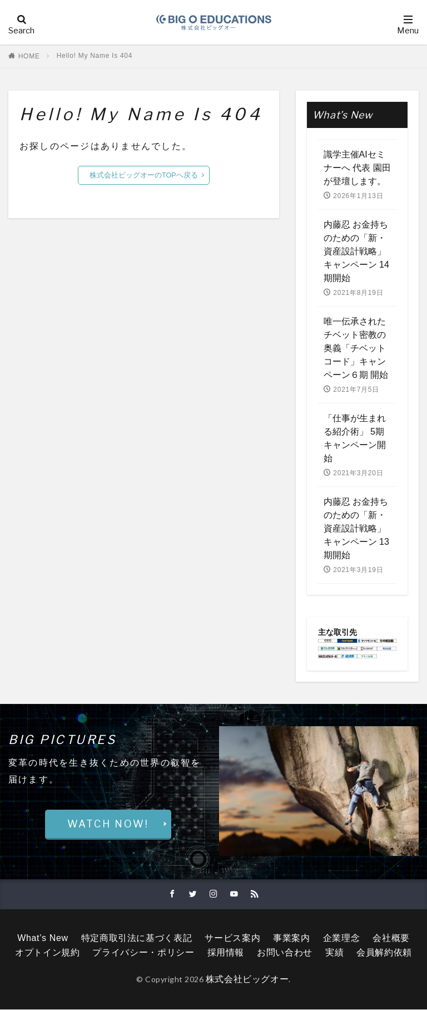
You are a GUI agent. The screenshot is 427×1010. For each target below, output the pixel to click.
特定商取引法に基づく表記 (136, 938)
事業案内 (291, 938)
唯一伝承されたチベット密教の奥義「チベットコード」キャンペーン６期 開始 (356, 348)
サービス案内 (232, 938)
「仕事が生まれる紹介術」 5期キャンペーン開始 (355, 438)
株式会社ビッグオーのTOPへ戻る (143, 175)
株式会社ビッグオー (247, 979)
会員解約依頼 (384, 953)
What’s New (42, 938)
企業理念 (341, 938)
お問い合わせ (284, 953)
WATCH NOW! (108, 824)
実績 (334, 953)
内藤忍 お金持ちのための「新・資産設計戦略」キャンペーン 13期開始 (356, 528)
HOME (29, 56)
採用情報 (226, 953)
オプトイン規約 (47, 953)
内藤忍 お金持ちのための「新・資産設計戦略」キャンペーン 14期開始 (356, 251)
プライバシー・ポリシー (143, 953)
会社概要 (391, 938)
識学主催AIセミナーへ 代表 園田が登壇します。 (357, 168)
